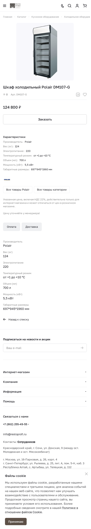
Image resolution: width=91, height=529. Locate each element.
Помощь (9, 401)
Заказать (45, 119)
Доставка (31, 226)
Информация (12, 391)
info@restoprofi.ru (14, 434)
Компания (10, 381)
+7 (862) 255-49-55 (15, 424)
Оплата (11, 226)
